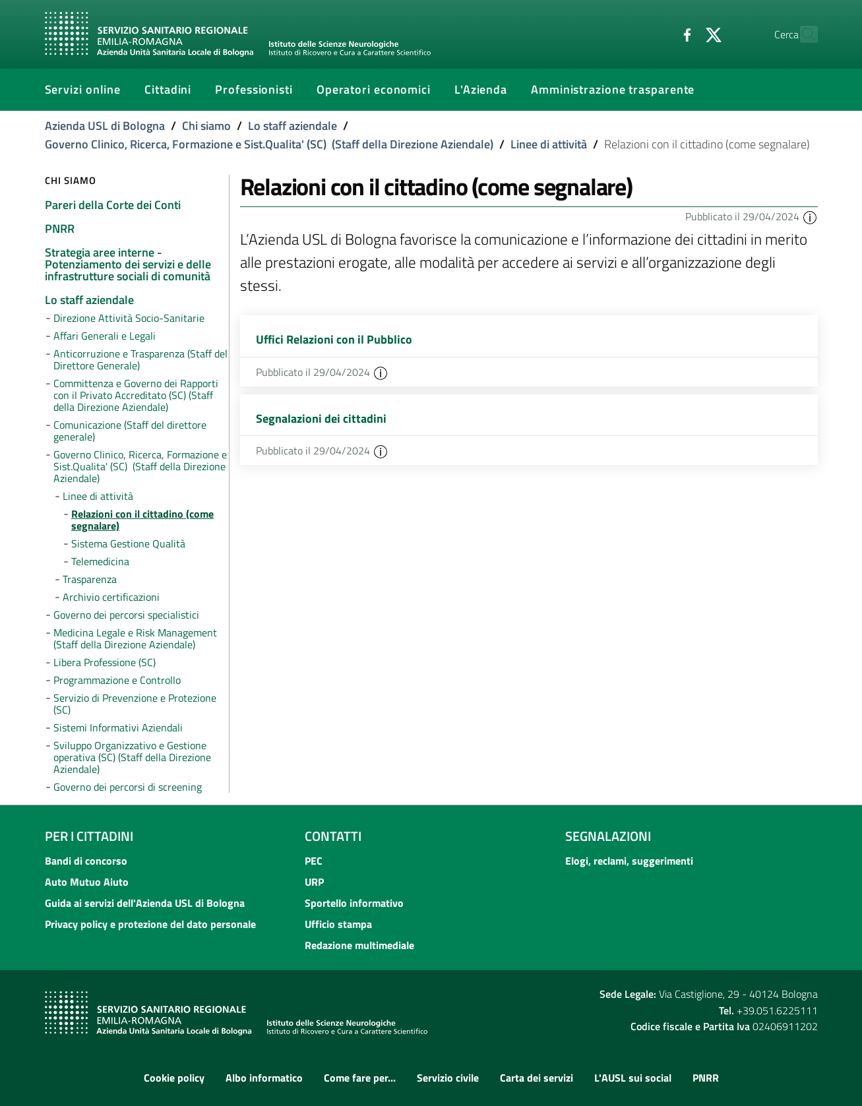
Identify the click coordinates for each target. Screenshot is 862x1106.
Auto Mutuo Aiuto (87, 882)
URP (314, 882)
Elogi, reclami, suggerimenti (629, 861)
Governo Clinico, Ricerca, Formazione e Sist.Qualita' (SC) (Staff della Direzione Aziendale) (269, 144)
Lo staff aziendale (292, 126)
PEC (314, 861)
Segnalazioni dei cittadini (321, 418)
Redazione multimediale (359, 945)
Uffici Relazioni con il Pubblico (334, 339)
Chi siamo (206, 126)
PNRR (706, 1078)
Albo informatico (264, 1078)
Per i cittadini (89, 836)
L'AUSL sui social (632, 1078)
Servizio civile (448, 1078)
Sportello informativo (354, 903)
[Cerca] (802, 34)
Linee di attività (548, 144)
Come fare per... (360, 1078)
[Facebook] (659, 34)
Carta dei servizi (536, 1078)
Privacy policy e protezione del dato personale (150, 924)
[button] (810, 216)
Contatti (333, 836)
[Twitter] (685, 34)
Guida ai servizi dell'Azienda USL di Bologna (145, 903)
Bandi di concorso (86, 861)
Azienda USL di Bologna (105, 126)
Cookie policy (174, 1078)
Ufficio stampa (338, 924)
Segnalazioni (608, 836)
